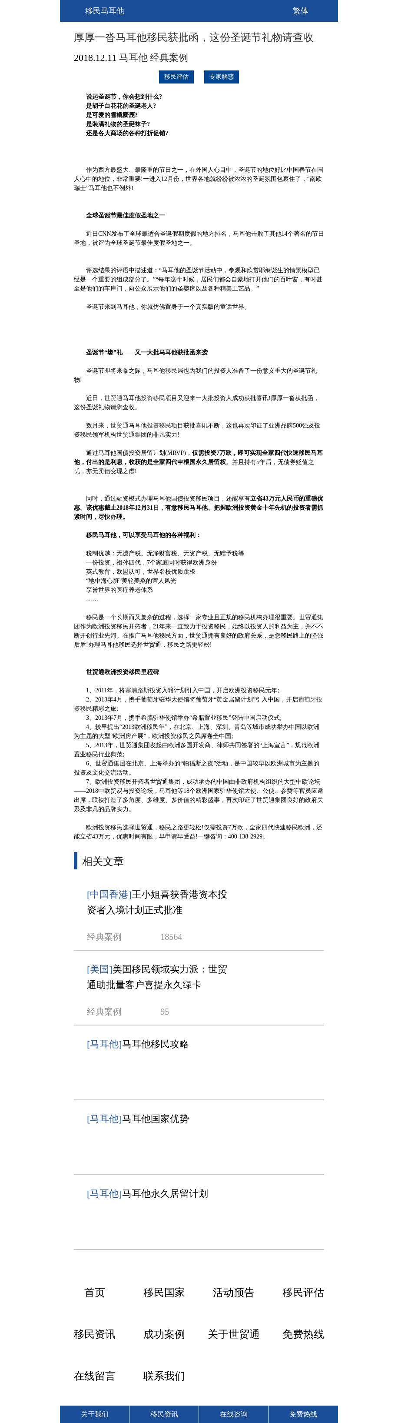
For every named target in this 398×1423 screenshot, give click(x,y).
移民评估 (176, 76)
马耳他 (133, 57)
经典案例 (169, 57)
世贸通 (113, 398)
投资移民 (153, 398)
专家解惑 (221, 76)
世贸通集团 (131, 434)
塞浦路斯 (137, 690)
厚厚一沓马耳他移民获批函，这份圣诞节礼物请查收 (194, 37)
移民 (171, 370)
